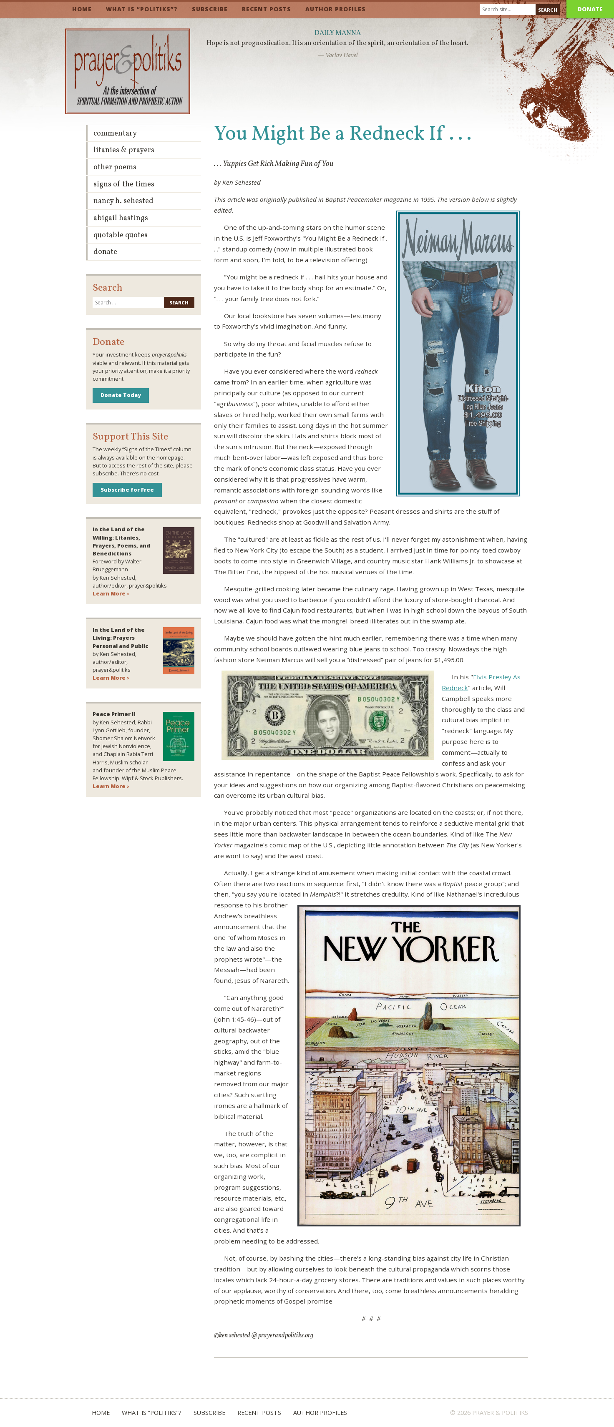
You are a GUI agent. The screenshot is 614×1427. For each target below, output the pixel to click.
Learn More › (111, 593)
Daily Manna (338, 33)
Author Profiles (335, 9)
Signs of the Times (123, 184)
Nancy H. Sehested (123, 201)
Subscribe (210, 9)
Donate (590, 9)
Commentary (115, 133)
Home (82, 9)
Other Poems (114, 167)
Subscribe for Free (127, 489)
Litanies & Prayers (123, 150)
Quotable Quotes (120, 235)
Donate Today (121, 395)
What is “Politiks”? (142, 9)
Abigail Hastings (120, 218)
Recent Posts (266, 9)
